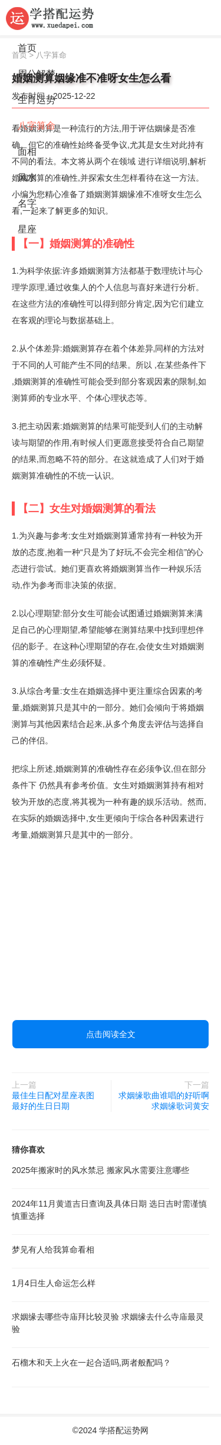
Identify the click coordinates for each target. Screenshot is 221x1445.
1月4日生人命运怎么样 (53, 1283)
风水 (27, 177)
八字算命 (36, 126)
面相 (27, 152)
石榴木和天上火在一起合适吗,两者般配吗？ (91, 1362)
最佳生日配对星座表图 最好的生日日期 (53, 1101)
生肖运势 (36, 100)
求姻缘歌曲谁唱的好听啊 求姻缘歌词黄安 (163, 1101)
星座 (27, 229)
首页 (27, 48)
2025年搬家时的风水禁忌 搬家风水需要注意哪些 (100, 1170)
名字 (27, 203)
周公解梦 (36, 74)
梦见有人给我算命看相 (53, 1249)
